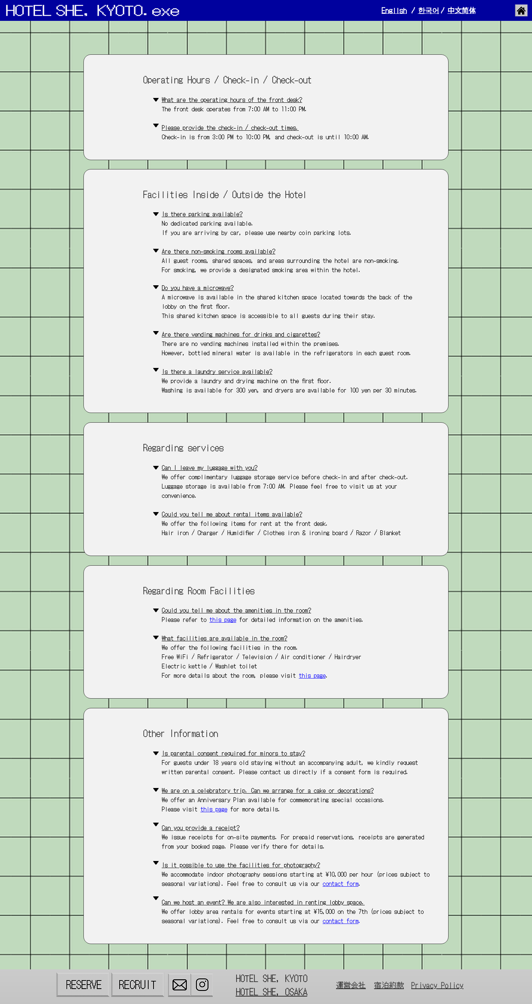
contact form (340, 883)
